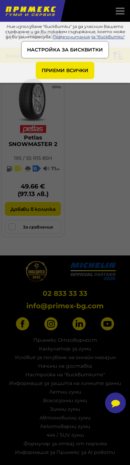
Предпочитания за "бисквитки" (89, 36)
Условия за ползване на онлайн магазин (65, 357)
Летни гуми (65, 392)
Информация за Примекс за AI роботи (65, 452)
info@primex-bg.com (65, 306)
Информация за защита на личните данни (65, 383)
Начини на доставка (65, 366)
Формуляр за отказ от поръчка (65, 443)
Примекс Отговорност (65, 340)
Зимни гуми (65, 409)
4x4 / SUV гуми (65, 435)
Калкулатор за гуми (65, 349)
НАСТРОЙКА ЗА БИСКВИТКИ (65, 50)
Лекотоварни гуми (65, 426)
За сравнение (31, 226)
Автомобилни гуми (65, 418)
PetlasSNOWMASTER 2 (33, 140)
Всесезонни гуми (65, 400)
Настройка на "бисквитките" (65, 374)
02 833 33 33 (65, 293)
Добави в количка (32, 209)
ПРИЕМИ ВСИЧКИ (65, 70)
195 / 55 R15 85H (33, 158)
